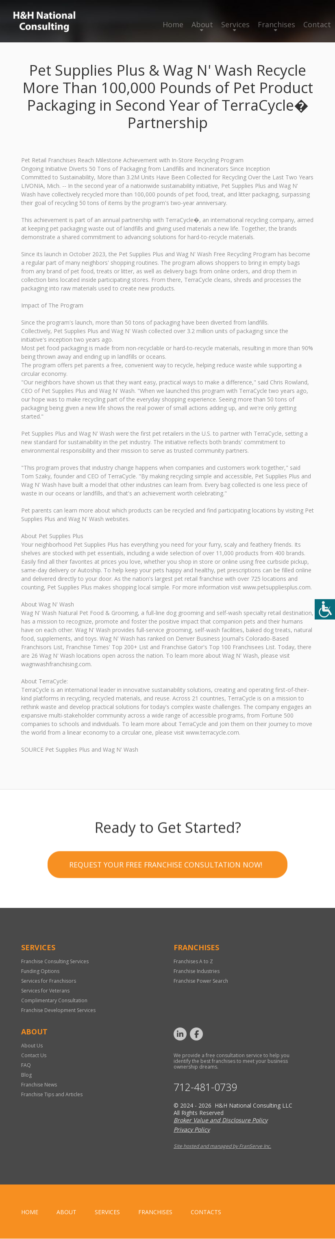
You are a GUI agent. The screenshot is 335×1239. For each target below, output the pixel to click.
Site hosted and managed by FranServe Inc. (222, 1146)
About (202, 24)
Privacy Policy (192, 1130)
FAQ (26, 1065)
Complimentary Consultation (54, 1000)
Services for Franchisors (48, 981)
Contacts (206, 1212)
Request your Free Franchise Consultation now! (165, 921)
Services (235, 24)
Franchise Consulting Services (55, 961)
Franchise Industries (197, 971)
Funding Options (40, 971)
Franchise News (39, 1085)
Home (173, 24)
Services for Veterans (45, 991)
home (29, 1212)
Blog (26, 1075)
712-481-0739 (205, 1087)
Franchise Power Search (201, 981)
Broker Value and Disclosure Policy (221, 1120)
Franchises (276, 24)
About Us (32, 1046)
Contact (317, 24)
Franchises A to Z (193, 961)
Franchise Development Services (58, 1010)
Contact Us (33, 1055)
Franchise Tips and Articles (52, 1094)
